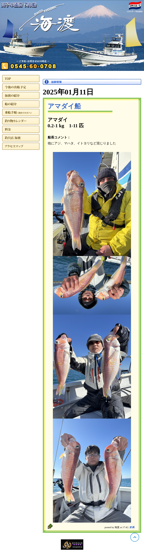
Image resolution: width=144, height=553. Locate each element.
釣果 (132, 527)
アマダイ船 (64, 106)
